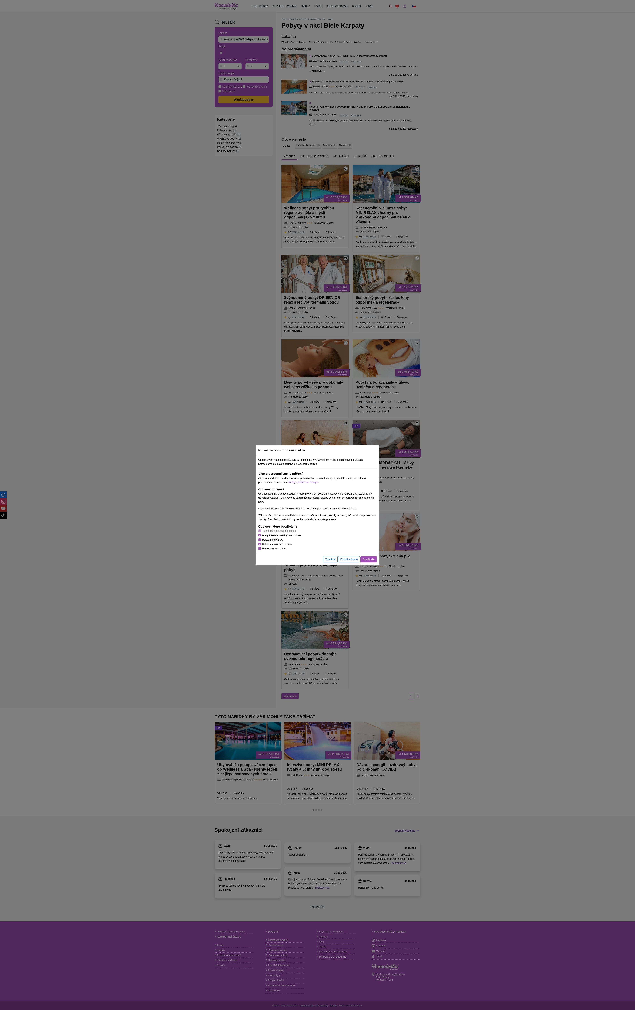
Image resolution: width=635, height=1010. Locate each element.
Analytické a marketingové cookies (281, 535)
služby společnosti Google (303, 482)
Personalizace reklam (274, 548)
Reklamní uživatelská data (277, 544)
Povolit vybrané (349, 559)
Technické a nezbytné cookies (279, 530)
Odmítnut (330, 559)
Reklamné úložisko (272, 539)
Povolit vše (368, 559)
